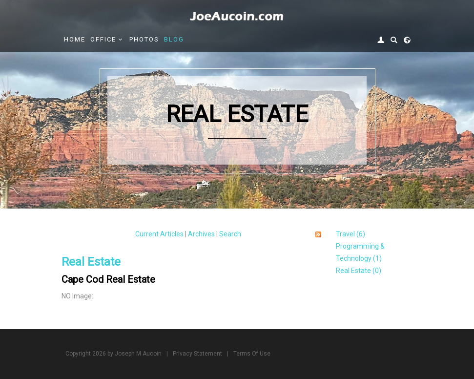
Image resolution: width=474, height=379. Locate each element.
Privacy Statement (197, 353)
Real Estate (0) (358, 270)
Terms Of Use (251, 353)
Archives (201, 234)
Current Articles (159, 234)
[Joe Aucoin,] (237, 17)
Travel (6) (350, 234)
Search (230, 234)
